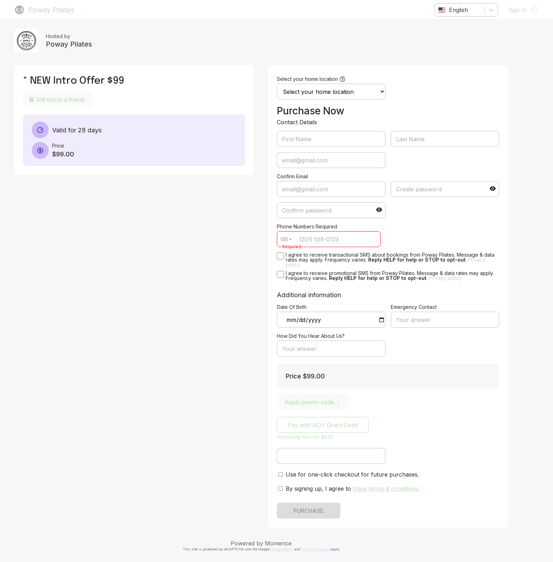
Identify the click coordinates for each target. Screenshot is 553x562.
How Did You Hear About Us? (311, 336)
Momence (278, 543)
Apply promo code (312, 402)
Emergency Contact (414, 307)
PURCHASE (308, 510)
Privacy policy (445, 278)
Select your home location (307, 79)
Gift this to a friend (56, 99)
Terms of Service (315, 549)
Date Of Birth (291, 307)
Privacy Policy (282, 549)
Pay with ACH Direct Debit (323, 425)
